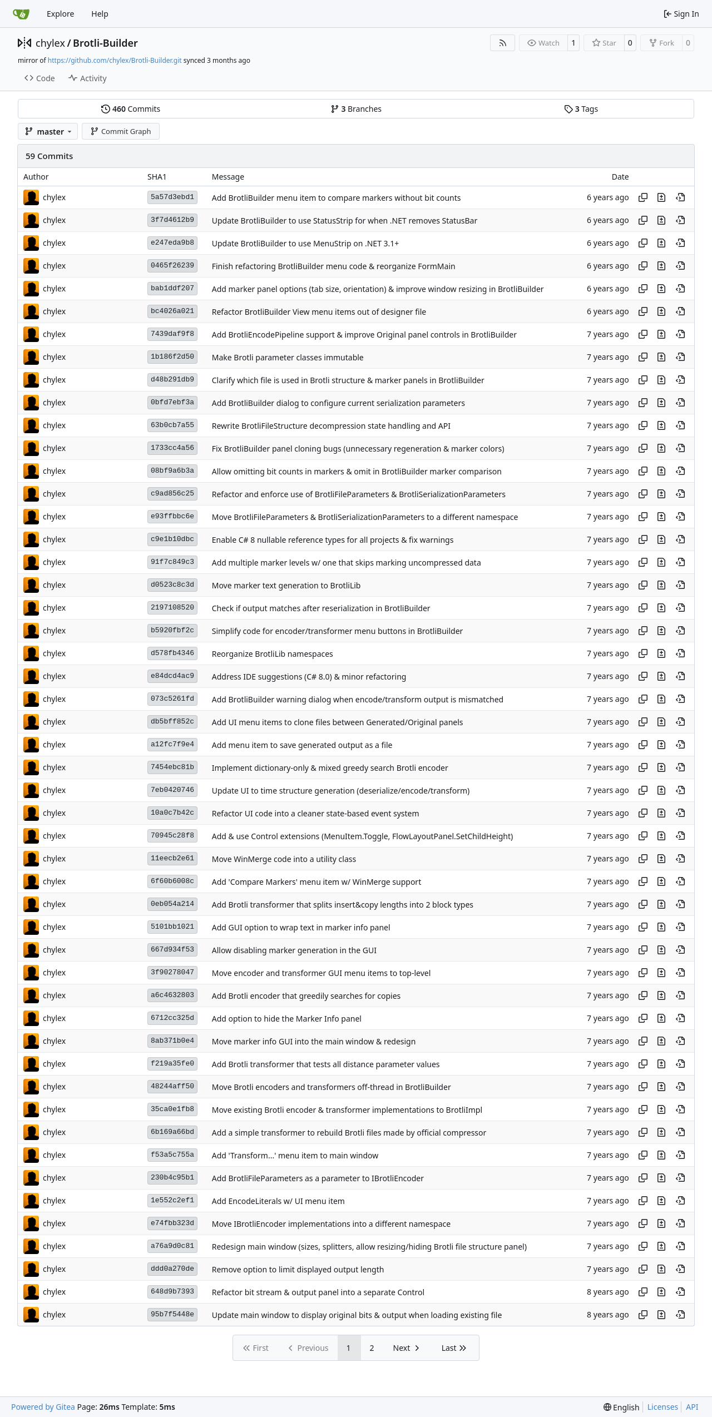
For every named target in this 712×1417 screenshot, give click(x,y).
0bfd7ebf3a (172, 402)
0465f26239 (172, 265)
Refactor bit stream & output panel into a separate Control (318, 1292)
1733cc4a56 (172, 448)
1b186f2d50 (172, 357)
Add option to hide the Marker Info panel (287, 1018)
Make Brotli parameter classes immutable (288, 357)
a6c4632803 (172, 995)
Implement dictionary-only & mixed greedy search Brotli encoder (330, 767)
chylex (50, 42)
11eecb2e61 (172, 858)
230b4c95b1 (172, 1177)
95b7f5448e (172, 1314)
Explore (60, 13)
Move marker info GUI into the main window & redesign (314, 1041)
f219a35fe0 (172, 1063)
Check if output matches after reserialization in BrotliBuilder (321, 608)
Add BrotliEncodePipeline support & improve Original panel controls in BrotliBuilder (364, 334)
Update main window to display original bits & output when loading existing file (357, 1315)
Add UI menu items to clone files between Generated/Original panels (337, 722)
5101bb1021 (172, 927)
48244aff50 (172, 1086)
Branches (356, 108)
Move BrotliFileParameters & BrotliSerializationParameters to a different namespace (365, 517)
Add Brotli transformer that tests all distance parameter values (326, 1064)
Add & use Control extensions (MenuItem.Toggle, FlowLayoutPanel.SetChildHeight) (362, 836)
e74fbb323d (172, 1223)
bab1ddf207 (172, 288)
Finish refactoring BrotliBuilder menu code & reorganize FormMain (334, 266)
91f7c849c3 (172, 562)
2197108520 (172, 607)
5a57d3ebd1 (172, 197)
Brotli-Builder (105, 42)
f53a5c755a (172, 1155)
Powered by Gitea (43, 1406)
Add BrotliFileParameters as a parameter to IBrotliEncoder (318, 1178)
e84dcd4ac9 (172, 676)
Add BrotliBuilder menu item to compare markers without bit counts (336, 197)
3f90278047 (172, 972)
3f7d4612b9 (172, 220)
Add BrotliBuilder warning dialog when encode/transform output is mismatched (358, 699)
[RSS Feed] (503, 42)
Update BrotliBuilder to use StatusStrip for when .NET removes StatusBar (345, 220)
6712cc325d (172, 1018)
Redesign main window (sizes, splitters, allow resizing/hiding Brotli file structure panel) (369, 1246)
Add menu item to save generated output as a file (302, 745)
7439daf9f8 (172, 334)
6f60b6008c (172, 881)
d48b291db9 (172, 379)
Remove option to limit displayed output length (298, 1269)
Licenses (663, 1406)
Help (99, 13)
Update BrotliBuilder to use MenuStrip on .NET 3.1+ (305, 243)
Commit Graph (120, 131)
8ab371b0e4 (172, 1041)
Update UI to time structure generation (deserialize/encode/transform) (341, 790)
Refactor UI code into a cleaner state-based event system (315, 813)
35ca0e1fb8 (172, 1109)
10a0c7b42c (172, 813)
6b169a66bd (172, 1132)
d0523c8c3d (172, 585)
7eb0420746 (172, 790)
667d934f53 (172, 949)
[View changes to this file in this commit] (661, 197)
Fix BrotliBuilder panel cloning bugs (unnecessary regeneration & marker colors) (358, 448)
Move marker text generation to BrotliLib (286, 585)
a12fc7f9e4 (172, 744)
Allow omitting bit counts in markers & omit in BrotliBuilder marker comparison (357, 471)
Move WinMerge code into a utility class (284, 859)
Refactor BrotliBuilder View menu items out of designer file (319, 311)
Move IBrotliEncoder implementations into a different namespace (331, 1223)
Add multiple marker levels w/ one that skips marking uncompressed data (346, 562)
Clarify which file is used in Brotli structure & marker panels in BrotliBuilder (348, 380)
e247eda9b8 (172, 243)
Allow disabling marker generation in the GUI (294, 950)
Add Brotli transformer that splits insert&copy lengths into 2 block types (342, 904)
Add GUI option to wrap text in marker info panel (301, 927)
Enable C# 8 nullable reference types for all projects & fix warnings (333, 539)
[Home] (21, 14)
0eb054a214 (172, 904)
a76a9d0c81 (172, 1246)
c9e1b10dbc (172, 539)
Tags (581, 108)
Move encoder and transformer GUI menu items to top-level (321, 973)
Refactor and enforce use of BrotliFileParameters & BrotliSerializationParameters (359, 494)
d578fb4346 (172, 653)
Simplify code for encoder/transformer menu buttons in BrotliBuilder (337, 631)
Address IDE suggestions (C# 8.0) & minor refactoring (309, 676)
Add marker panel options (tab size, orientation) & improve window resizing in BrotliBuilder (378, 289)
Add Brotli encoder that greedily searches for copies (306, 995)
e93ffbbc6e (172, 516)
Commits (130, 108)
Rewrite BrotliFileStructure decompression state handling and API (331, 425)
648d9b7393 (172, 1291)
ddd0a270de (172, 1269)
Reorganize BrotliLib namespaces (272, 653)
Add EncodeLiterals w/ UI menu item (278, 1201)
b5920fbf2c (172, 630)
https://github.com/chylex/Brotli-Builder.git (115, 60)
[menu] (622, 1407)
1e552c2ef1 (172, 1200)
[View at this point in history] (680, 197)
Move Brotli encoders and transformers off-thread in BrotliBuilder (331, 1087)
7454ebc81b (172, 767)
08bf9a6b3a (172, 471)
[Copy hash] (643, 197)
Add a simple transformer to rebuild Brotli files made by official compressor (349, 1132)
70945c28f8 (172, 835)
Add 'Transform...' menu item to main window (295, 1155)
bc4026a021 (172, 311)
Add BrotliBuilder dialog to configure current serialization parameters (338, 403)
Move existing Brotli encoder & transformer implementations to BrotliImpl (347, 1109)
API (692, 1406)
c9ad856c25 (172, 493)
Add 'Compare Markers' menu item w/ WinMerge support (316, 881)
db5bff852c (172, 721)
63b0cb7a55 (172, 425)
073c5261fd (172, 699)
